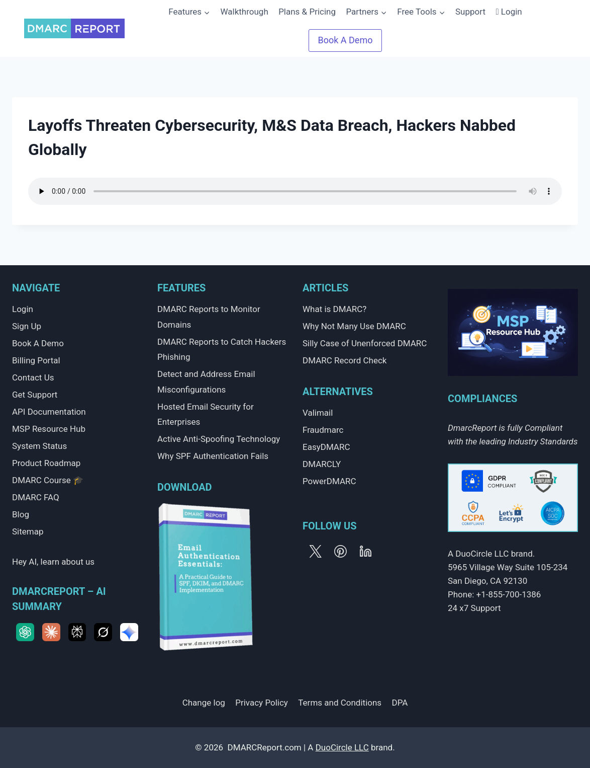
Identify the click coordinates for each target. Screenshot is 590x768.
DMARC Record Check (344, 360)
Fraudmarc (323, 430)
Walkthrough (242, 12)
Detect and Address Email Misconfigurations (206, 382)
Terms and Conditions (339, 703)
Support (468, 12)
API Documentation (49, 412)
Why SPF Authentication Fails (212, 456)
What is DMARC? (334, 309)
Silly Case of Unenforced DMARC (365, 343)
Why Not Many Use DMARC (354, 326)
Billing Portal (36, 360)
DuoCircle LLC (342, 747)
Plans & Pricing (305, 12)
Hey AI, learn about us (53, 562)
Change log (203, 703)
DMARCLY (322, 464)
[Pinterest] (340, 551)
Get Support (34, 395)
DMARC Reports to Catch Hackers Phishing (221, 349)
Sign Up (26, 326)
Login (509, 12)
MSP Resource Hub (48, 429)
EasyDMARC (326, 447)
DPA (400, 703)
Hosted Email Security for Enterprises (205, 414)
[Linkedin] (365, 551)
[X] (315, 551)
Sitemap (28, 531)
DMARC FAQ (35, 497)
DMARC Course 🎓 (47, 480)
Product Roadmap (46, 463)
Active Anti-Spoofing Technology (218, 439)
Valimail (318, 413)
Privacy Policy (261, 703)
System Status (39, 446)
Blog (20, 514)
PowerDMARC (329, 481)
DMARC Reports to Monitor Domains (208, 317)
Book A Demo (38, 343)
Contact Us (33, 377)
